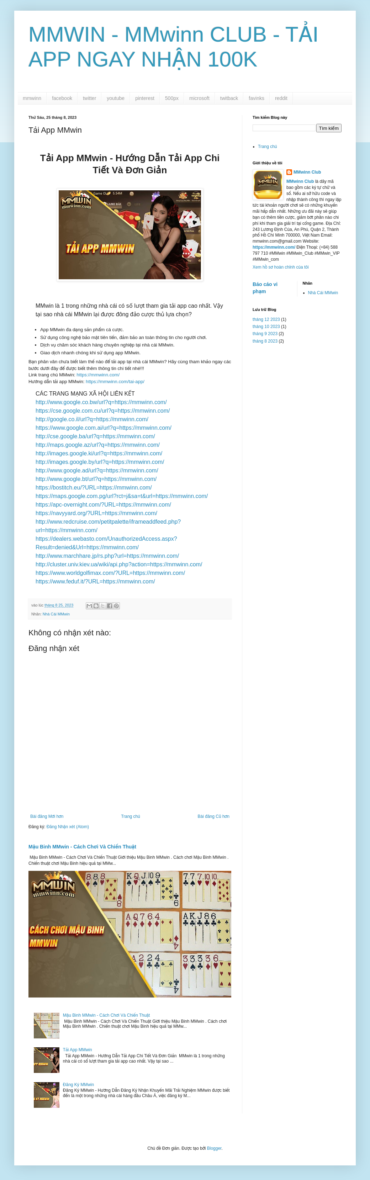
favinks (256, 98)
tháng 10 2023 (266, 326)
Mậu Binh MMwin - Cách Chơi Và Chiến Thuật (82, 847)
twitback (229, 98)
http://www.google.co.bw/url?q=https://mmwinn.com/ (101, 402)
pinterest (144, 98)
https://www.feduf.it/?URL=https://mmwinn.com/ (95, 581)
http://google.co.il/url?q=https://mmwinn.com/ (92, 419)
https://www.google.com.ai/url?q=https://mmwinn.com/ (103, 428)
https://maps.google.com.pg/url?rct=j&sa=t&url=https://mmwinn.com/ (122, 496)
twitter (89, 98)
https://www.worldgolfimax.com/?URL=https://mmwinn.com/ (110, 573)
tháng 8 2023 (265, 341)
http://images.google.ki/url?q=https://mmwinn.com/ (99, 453)
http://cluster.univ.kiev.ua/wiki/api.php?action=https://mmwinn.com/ (119, 564)
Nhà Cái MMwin (56, 614)
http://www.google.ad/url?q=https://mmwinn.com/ (97, 470)
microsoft (199, 98)
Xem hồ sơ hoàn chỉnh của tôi (281, 267)
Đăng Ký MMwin (78, 1084)
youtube (116, 98)
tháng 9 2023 (265, 333)
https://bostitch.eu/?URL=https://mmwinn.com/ (94, 488)
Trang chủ (130, 816)
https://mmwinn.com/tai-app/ (114, 381)
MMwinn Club (307, 172)
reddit (281, 98)
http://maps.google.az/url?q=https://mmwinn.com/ (98, 445)
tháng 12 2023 (266, 319)
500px (172, 98)
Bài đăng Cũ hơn (213, 816)
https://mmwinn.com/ (98, 374)
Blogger (214, 1148)
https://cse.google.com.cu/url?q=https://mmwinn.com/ (103, 411)
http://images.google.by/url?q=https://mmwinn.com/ (100, 462)
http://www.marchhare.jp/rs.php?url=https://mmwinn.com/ (107, 556)
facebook (62, 98)
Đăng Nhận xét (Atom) (68, 826)
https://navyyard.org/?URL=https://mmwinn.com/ (96, 513)
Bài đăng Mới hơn (46, 816)
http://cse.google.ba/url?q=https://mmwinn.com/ (95, 436)
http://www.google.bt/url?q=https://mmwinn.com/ (96, 479)
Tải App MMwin (77, 1049)
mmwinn (32, 98)
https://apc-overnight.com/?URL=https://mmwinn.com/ (103, 505)
